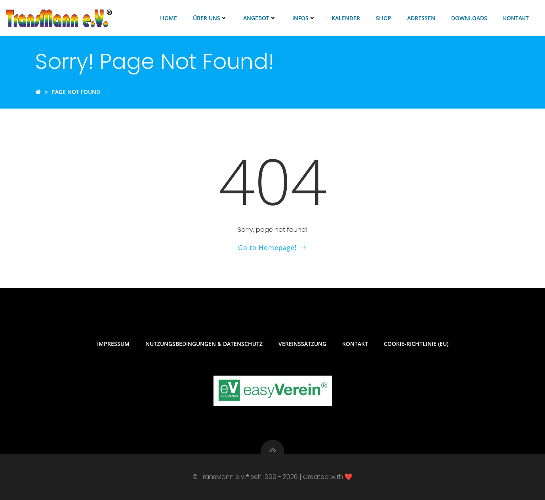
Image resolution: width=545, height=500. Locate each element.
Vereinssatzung (302, 343)
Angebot (259, 18)
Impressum (113, 343)
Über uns (210, 18)
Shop (383, 18)
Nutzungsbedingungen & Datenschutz (204, 343)
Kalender (346, 18)
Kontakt (516, 18)
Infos (304, 18)
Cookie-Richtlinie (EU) (416, 343)
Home (168, 18)
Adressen (421, 18)
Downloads (469, 18)
